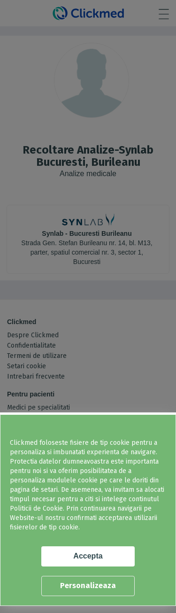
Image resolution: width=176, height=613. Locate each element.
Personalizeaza (88, 585)
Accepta (87, 556)
